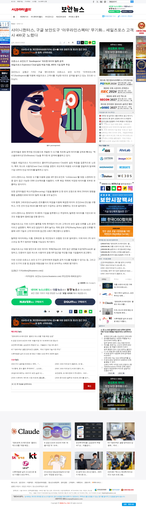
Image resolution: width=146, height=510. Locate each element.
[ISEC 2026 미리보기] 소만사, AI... (113, 268)
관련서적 (87, 482)
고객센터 (72, 482)
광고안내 (22, 482)
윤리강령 (64, 482)
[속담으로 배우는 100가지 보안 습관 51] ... (27, 373)
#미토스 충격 (74, 17)
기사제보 (27, 1)
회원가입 (20, 1)
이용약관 (30, 482)
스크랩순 (128, 279)
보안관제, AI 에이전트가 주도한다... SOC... (71, 373)
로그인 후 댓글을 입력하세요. (47, 386)
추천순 (116, 279)
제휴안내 (79, 482)
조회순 (104, 279)
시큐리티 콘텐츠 (126, 16)
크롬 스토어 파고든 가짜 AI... (116, 246)
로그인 (13, 1)
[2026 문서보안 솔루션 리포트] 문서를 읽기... (72, 378)
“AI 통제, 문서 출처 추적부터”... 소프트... (27, 368)
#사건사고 (49, 17)
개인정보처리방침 (40, 482)
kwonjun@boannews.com (74, 499)
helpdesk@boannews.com (109, 493)
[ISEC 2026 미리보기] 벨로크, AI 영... (69, 364)
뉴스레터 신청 (42, 1)
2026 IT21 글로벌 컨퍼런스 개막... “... (25, 364)
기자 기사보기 (86, 283)
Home (13, 24)
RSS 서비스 (97, 482)
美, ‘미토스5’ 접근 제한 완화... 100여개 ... (116, 124)
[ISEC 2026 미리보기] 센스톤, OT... (113, 265)
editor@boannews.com (32, 271)
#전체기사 (24, 17)
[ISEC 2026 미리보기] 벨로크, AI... (113, 274)
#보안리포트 (61, 17)
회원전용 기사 (110, 16)
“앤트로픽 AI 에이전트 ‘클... (116, 244)
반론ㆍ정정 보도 (129, 504)
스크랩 (34, 1)
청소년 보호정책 (53, 482)
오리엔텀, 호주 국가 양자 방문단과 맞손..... (116, 271)
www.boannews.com (52, 276)
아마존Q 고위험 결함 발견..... (116, 252)
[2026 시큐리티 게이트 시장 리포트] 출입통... (28, 378)
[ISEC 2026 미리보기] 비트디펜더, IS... (70, 368)
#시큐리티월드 (37, 17)
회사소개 (14, 482)
